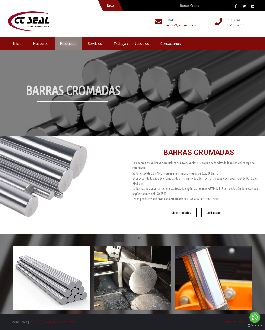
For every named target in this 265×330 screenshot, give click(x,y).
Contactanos (170, 43)
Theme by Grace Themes (239, 322)
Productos (68, 43)
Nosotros (40, 43)
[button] (181, 212)
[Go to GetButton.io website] (255, 325)
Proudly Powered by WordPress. (53, 322)
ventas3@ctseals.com (181, 25)
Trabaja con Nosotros (131, 43)
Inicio (17, 43)
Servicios (95, 43)
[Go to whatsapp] (254, 317)
